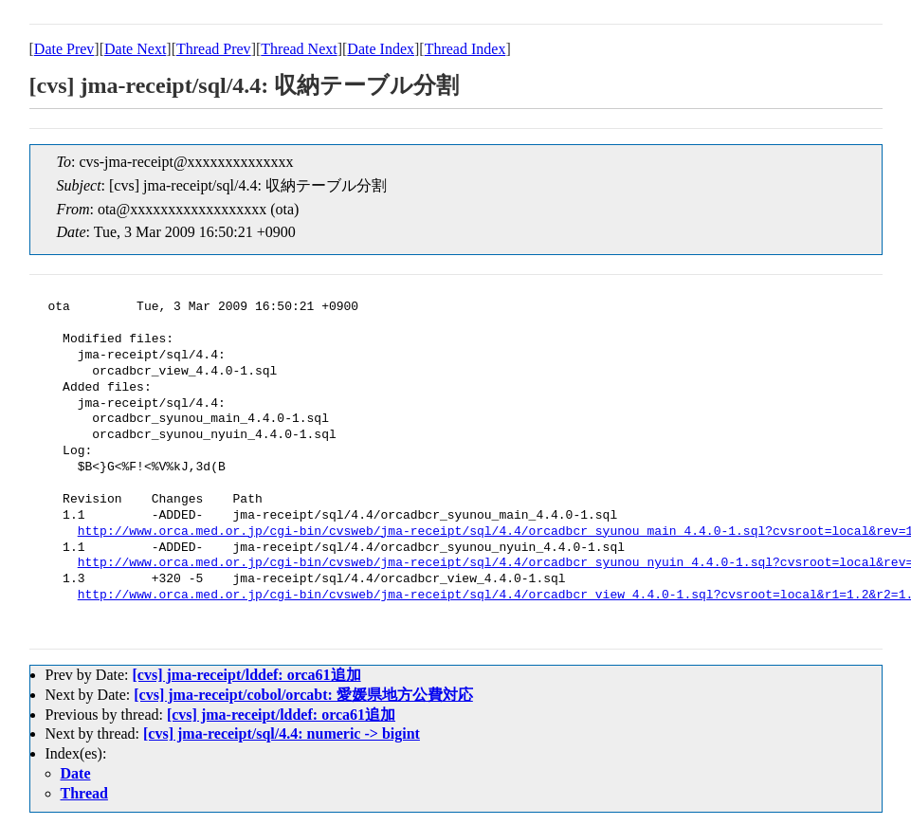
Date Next (135, 49)
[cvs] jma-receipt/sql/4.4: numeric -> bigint (281, 733)
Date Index (380, 49)
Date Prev (64, 49)
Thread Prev (213, 49)
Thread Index (465, 49)
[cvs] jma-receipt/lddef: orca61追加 (246, 675)
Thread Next (299, 49)
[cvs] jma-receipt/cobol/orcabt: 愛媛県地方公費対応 (303, 695)
